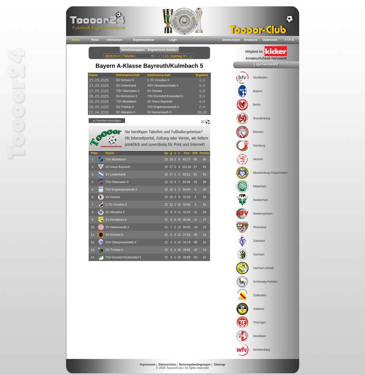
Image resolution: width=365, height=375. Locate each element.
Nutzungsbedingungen (195, 364)
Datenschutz (167, 364)
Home (76, 40)
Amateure (250, 40)
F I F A (289, 40)
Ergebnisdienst (143, 40)
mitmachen (114, 40)
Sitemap (219, 364)
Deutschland (231, 40)
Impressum (147, 364)
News (95, 40)
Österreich (270, 40)
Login (173, 40)
